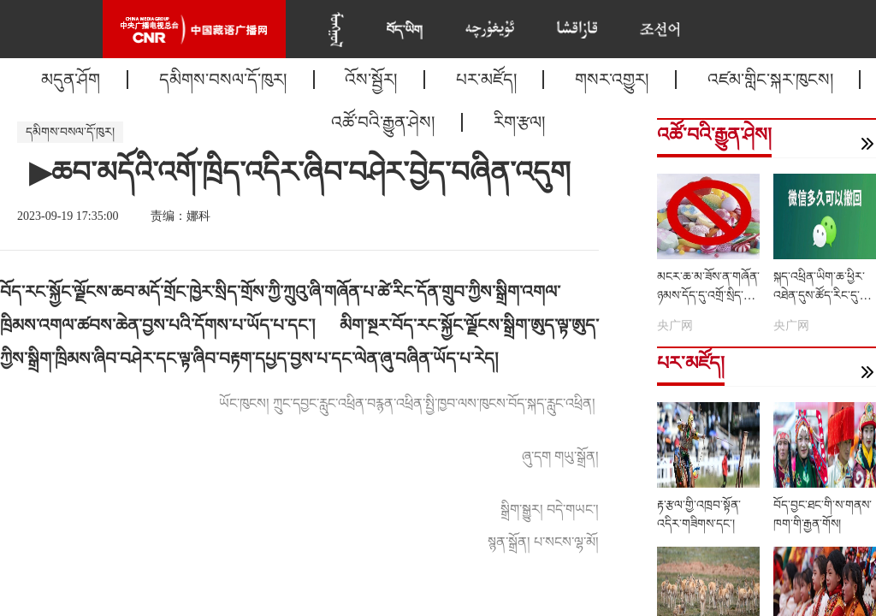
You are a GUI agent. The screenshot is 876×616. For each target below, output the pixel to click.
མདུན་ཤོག (70, 79)
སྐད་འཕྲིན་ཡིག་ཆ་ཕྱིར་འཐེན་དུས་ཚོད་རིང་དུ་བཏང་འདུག (819, 295)
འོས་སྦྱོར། (371, 79)
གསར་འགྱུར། (611, 79)
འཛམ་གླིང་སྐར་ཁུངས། (770, 79)
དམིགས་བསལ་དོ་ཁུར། (223, 79)
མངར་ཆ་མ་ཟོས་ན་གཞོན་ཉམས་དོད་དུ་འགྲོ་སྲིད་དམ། (708, 295)
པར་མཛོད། (486, 79)
